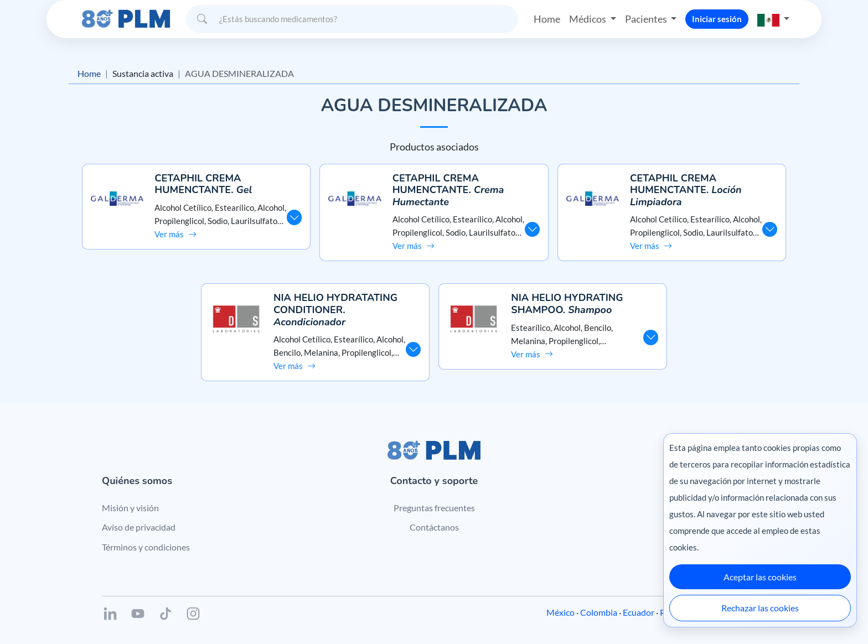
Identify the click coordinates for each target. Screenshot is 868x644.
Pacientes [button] (647, 19)
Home (547, 19)
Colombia (598, 612)
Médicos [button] (588, 19)
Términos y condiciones (146, 547)
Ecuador (638, 612)
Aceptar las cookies (760, 577)
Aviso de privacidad (138, 527)
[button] (773, 19)
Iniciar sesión (717, 19)
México (560, 612)
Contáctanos (434, 527)
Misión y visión (130, 507)
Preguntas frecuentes (434, 507)
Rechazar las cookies (760, 608)
